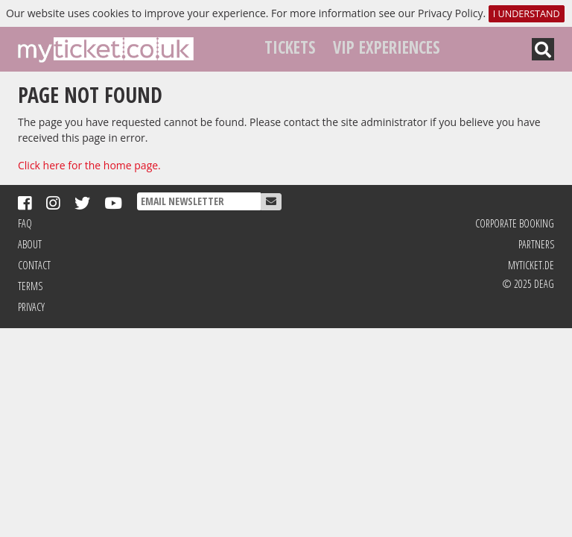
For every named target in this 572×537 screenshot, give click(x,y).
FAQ (25, 223)
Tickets (290, 47)
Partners (536, 244)
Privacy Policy (450, 13)
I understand (526, 13)
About (30, 244)
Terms (30, 286)
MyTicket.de (531, 265)
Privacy (31, 307)
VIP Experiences (386, 47)
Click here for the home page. (89, 165)
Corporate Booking (514, 223)
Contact (34, 265)
